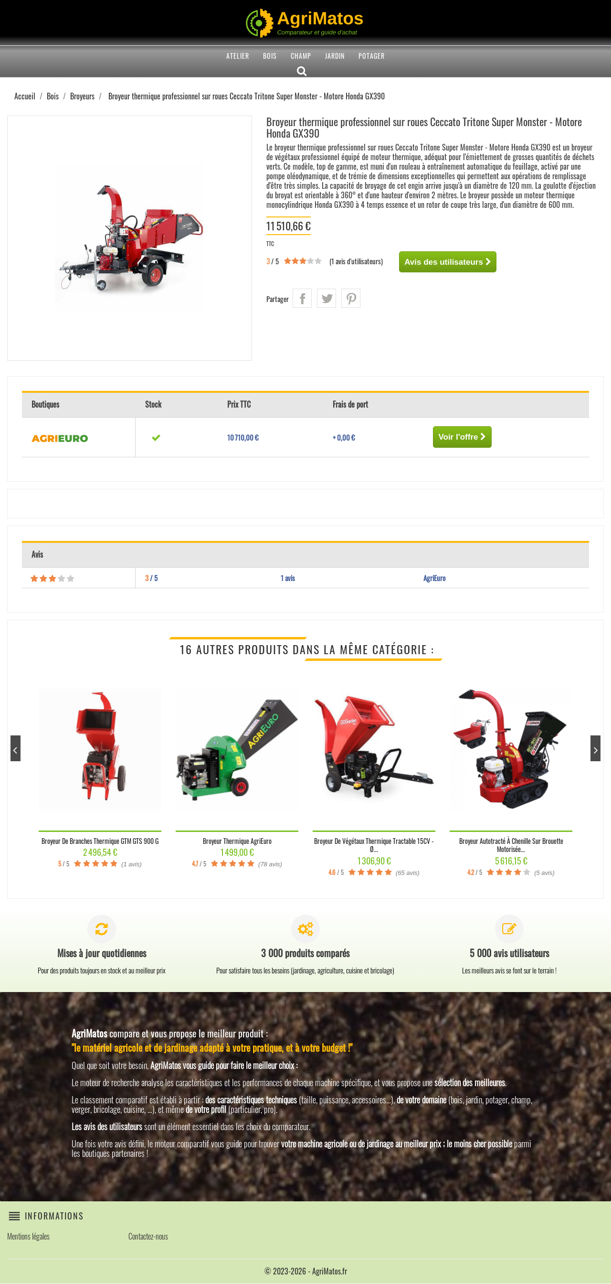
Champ (301, 56)
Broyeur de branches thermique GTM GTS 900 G (100, 841)
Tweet (326, 298)
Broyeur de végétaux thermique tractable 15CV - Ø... (374, 845)
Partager (302, 298)
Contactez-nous (148, 1236)
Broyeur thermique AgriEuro (237, 841)
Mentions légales (28, 1236)
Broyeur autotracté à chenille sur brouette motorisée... (511, 845)
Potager (371, 56)
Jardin (335, 56)
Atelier (237, 56)
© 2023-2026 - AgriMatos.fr (305, 1271)
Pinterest (351, 298)
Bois (270, 56)
